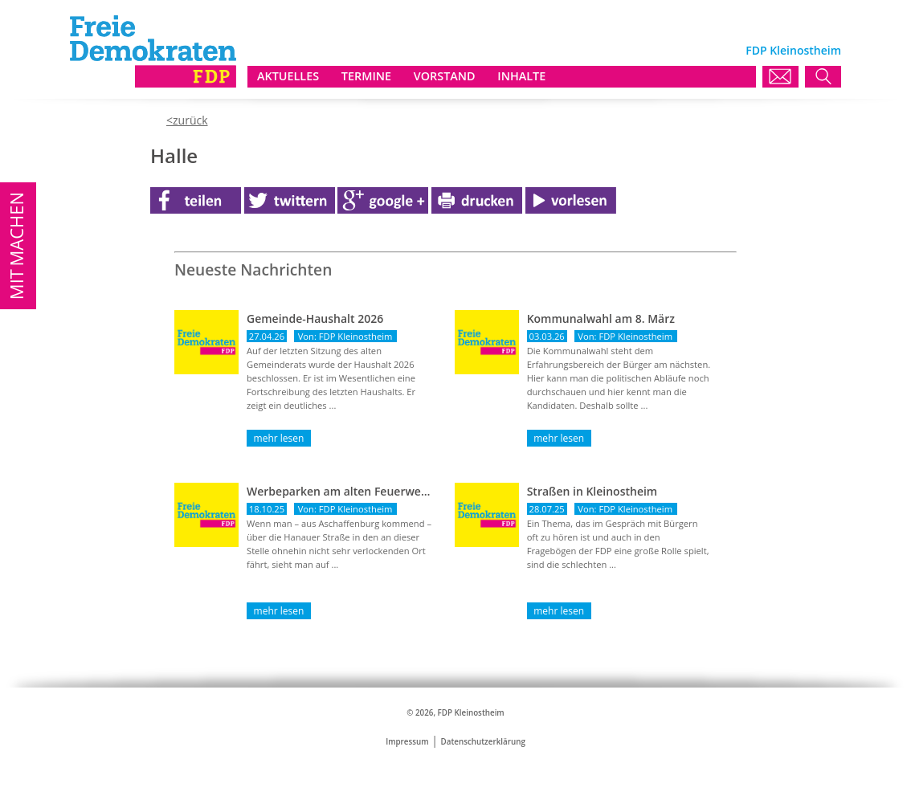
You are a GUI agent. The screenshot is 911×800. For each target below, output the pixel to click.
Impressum (407, 742)
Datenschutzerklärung (483, 742)
